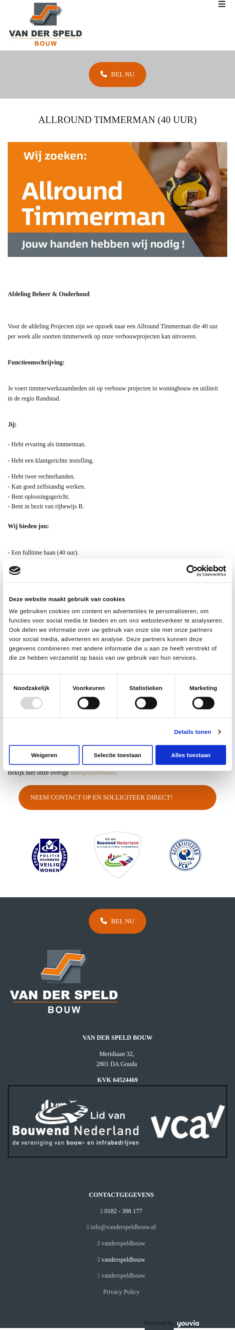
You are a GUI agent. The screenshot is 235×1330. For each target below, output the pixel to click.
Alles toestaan (191, 755)
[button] (117, 74)
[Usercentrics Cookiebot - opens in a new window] (192, 570)
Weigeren (44, 755)
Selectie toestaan (118, 755)
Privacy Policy (121, 1291)
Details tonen (192, 731)
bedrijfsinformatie (93, 772)
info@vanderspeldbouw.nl (123, 1227)
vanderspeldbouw (123, 1243)
